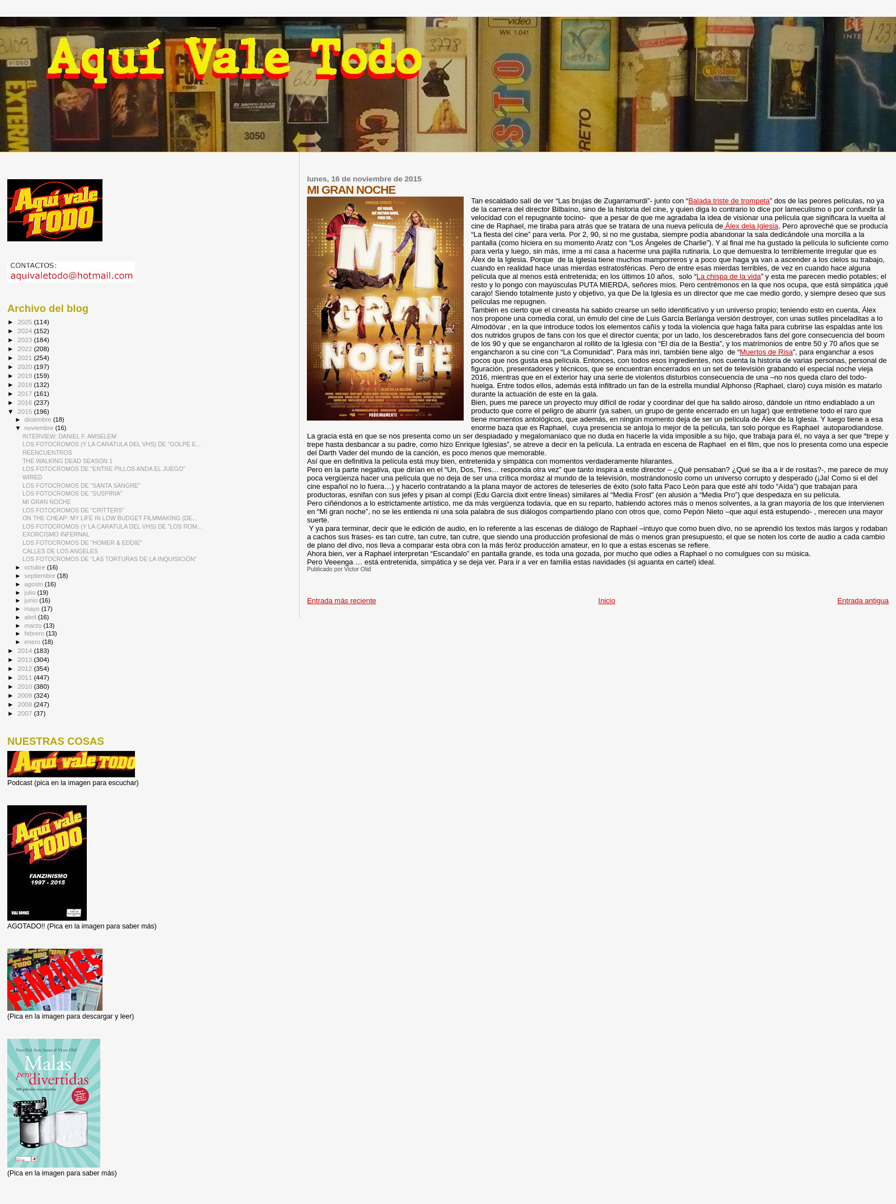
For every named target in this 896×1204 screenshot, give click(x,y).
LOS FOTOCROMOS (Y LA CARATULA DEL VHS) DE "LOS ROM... (112, 526)
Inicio (606, 600)
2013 (25, 659)
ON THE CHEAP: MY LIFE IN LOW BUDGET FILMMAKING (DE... (109, 518)
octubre (36, 567)
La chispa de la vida (729, 276)
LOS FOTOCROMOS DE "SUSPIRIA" (72, 493)
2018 (25, 384)
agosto (35, 584)
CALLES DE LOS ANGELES (60, 551)
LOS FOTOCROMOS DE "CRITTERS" (73, 510)
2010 (25, 686)
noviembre (40, 427)
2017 (25, 393)
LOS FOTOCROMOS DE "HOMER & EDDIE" (82, 542)
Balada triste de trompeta (728, 201)
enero (34, 641)
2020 (25, 366)
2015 (25, 411)
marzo (34, 625)
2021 (25, 357)
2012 (25, 668)
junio (32, 600)
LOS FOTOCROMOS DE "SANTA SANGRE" (81, 485)
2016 (25, 402)
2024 (25, 330)
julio (31, 592)
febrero (35, 633)
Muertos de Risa (766, 352)
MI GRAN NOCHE (46, 501)
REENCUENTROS (47, 452)
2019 (25, 375)
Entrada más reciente (341, 600)
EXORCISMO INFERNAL (56, 534)
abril (31, 617)
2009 (25, 695)
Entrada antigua (863, 600)
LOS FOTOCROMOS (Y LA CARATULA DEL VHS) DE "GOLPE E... (111, 444)
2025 (25, 321)
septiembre (41, 575)
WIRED (32, 477)
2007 (25, 713)
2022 (25, 348)
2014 (25, 650)
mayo (33, 608)
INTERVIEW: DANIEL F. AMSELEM (69, 436)
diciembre (39, 419)
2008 (25, 704)
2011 (25, 677)
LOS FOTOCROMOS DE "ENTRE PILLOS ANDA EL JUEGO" (103, 468)
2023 (25, 339)
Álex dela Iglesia (750, 226)
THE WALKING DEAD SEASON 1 (67, 461)
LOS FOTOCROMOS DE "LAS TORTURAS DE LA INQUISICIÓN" (109, 559)
